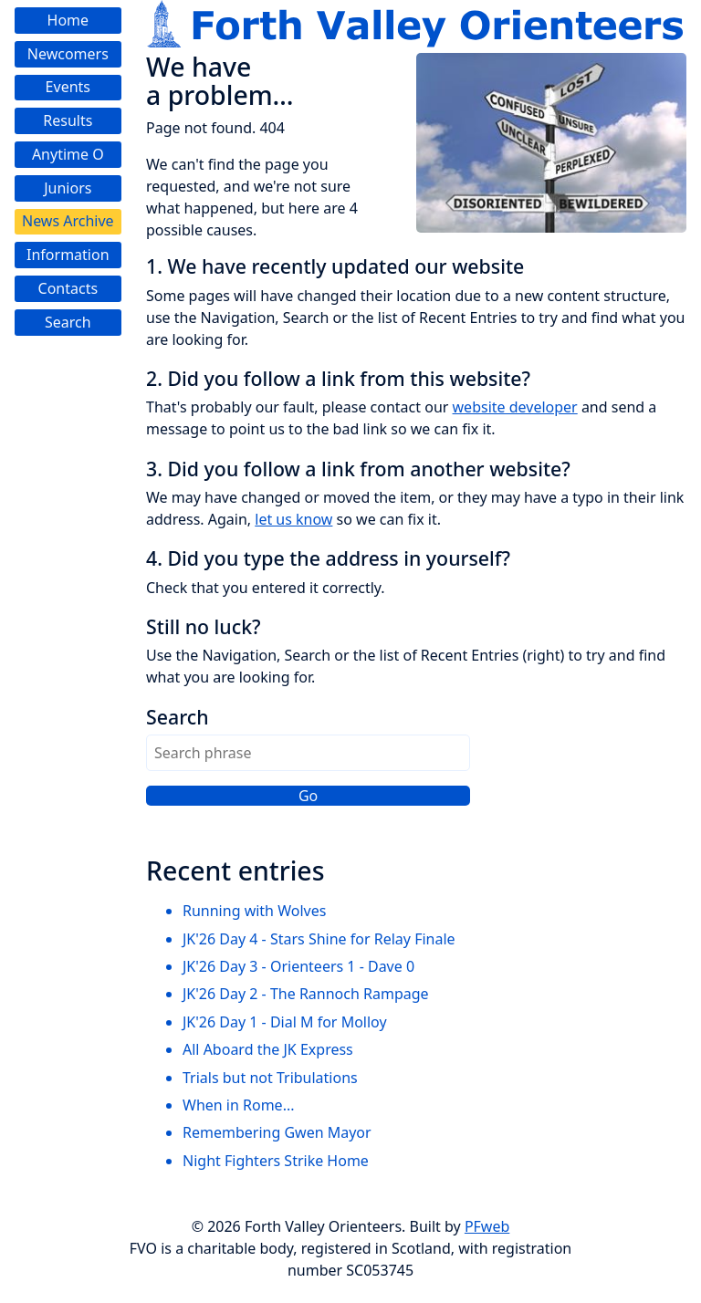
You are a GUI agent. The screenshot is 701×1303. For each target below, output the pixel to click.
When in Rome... (239, 1105)
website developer (515, 407)
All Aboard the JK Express (268, 1049)
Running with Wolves (254, 911)
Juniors (67, 188)
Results (67, 120)
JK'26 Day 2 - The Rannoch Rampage (306, 994)
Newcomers (68, 54)
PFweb (487, 1226)
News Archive (68, 221)
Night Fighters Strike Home (276, 1161)
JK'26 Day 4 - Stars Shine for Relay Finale (319, 939)
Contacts (68, 288)
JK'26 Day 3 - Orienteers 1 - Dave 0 (298, 966)
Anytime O (68, 154)
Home (68, 20)
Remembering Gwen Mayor (277, 1132)
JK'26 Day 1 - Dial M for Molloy (285, 1022)
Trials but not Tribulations (270, 1078)
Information (68, 255)
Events (68, 87)
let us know (293, 519)
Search (68, 322)
